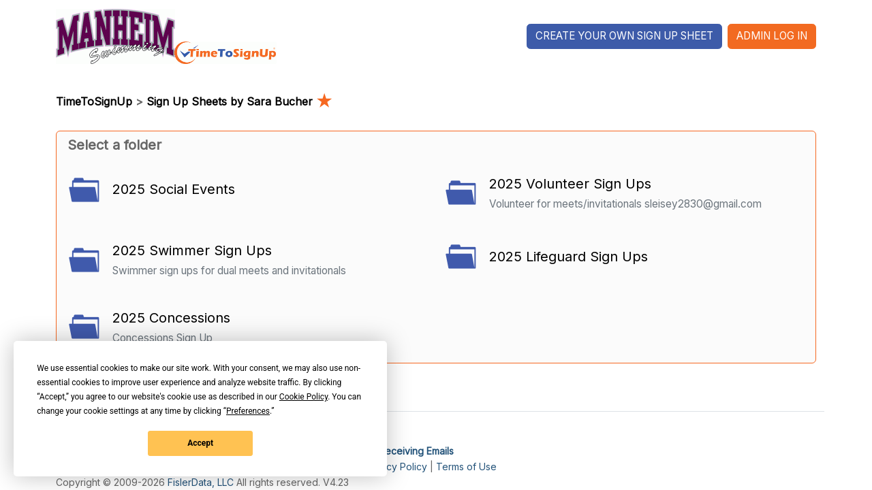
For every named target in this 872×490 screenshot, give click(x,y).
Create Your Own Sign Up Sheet (624, 35)
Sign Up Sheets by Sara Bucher (239, 101)
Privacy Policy (395, 466)
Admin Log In (771, 35)
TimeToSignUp (94, 101)
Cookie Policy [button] (303, 397)
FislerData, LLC (201, 482)
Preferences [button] (248, 411)
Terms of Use (466, 466)
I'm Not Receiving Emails (399, 451)
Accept (200, 443)
